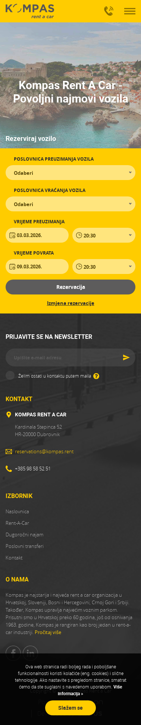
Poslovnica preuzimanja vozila (54, 159)
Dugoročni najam (24, 534)
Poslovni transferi (25, 546)
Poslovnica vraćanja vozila (49, 190)
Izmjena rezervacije (70, 303)
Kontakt (14, 557)
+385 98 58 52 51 (107, 8)
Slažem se (70, 707)
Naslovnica (17, 511)
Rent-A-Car (17, 523)
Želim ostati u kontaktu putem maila (58, 375)
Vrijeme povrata (34, 253)
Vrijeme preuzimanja (39, 221)
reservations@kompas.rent (44, 451)
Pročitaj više (48, 632)
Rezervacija (70, 286)
